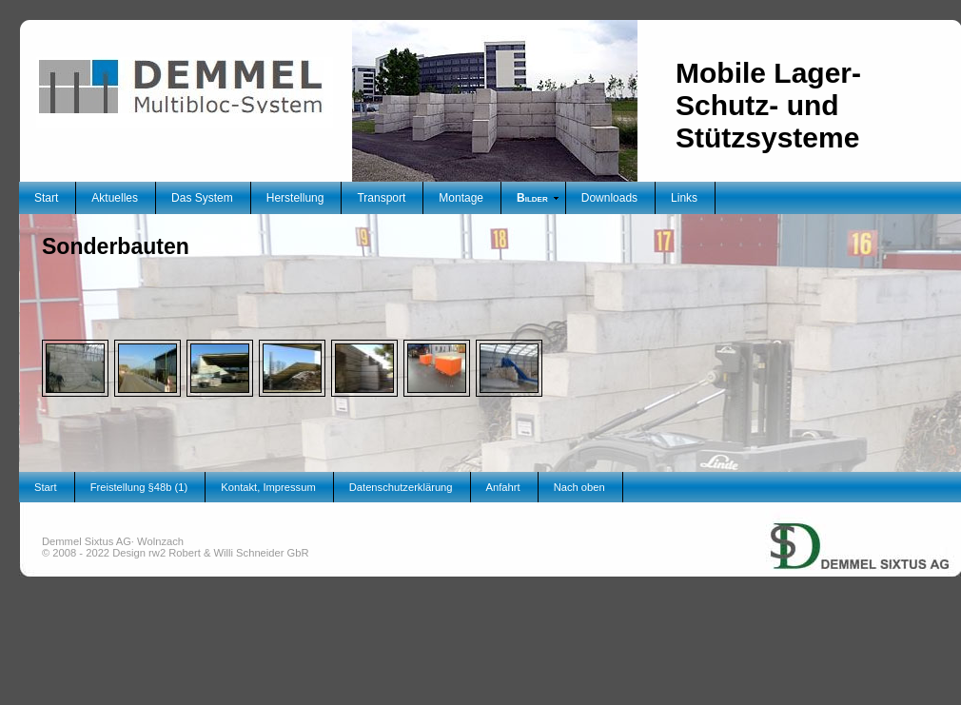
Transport (381, 198)
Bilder (532, 198)
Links (684, 198)
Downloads (609, 198)
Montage (461, 198)
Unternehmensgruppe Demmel (796, 502)
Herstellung (295, 198)
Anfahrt (503, 487)
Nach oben (579, 487)
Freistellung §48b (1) (139, 487)
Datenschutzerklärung (401, 487)
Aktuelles (114, 198)
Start (46, 198)
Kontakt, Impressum (268, 487)
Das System (202, 198)
